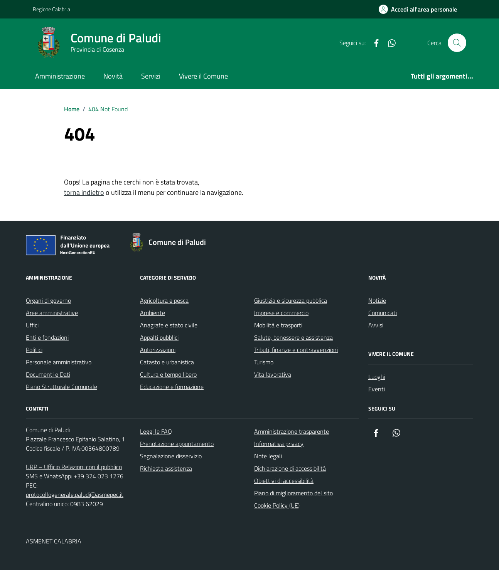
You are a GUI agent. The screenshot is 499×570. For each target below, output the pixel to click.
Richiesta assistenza (166, 468)
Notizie (377, 300)
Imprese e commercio (281, 312)
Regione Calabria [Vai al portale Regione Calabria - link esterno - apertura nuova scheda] (51, 9)
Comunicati (382, 312)
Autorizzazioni (157, 349)
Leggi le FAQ (156, 431)
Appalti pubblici (159, 337)
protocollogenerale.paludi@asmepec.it (74, 494)
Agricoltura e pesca (164, 300)
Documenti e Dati (48, 374)
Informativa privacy (278, 443)
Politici (34, 349)
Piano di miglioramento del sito (293, 493)
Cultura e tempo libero (168, 374)
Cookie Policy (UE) (277, 505)
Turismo (263, 362)
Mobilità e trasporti (278, 325)
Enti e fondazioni (47, 337)
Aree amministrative (52, 312)
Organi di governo (48, 300)
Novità (113, 76)
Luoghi (376, 376)
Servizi (150, 76)
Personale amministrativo (58, 362)
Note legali (268, 456)
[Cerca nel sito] (457, 43)
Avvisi (375, 325)
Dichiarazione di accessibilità (290, 468)
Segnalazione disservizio (171, 456)
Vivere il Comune (203, 76)
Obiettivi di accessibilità (284, 480)
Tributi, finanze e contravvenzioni (296, 349)
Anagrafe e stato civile (168, 325)
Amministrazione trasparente (291, 431)
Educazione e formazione (172, 386)
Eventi (376, 389)
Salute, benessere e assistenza (293, 337)
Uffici (32, 325)
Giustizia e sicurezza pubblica (290, 300)
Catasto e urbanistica (167, 362)
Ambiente (152, 312)
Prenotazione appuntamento (177, 443)
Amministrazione (60, 76)
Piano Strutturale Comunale (61, 386)
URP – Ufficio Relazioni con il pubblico (74, 466)
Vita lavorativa (272, 374)
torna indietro (84, 192)
